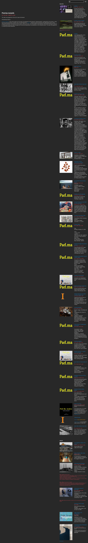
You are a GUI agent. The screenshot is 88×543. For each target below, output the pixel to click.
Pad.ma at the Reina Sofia (79, 215)
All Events (62, 541)
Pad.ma (28, 22)
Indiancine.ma (77, 414)
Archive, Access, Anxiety (79, 20)
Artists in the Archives (79, 275)
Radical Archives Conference (80, 286)
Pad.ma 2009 (77, 224)
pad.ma (61, 30)
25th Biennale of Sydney (79, 463)
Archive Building (77, 307)
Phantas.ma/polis (8, 13)
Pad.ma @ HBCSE (77, 341)
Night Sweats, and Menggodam (78, 513)
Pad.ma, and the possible (79, 194)
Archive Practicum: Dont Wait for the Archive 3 (80, 202)
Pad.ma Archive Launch (79, 93)
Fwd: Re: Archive (77, 403)
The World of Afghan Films (80, 118)
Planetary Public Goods (79, 503)
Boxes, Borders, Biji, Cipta (79, 453)
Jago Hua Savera (77, 66)
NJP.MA (75, 6)
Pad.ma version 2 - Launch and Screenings (79, 352)
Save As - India (77, 152)
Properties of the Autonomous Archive (78, 162)
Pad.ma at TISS (77, 55)
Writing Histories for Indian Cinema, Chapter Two (80, 294)
